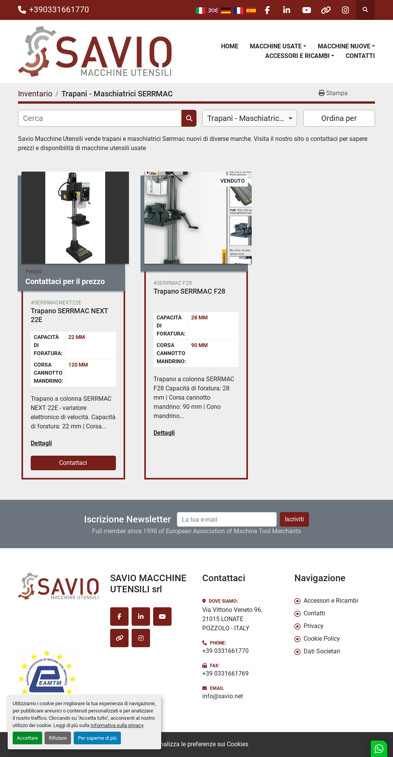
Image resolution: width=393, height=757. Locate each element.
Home (229, 46)
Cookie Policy (322, 638)
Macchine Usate (276, 46)
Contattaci (73, 462)
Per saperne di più (97, 738)
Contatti (360, 56)
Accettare (27, 738)
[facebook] (267, 10)
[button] (278, 46)
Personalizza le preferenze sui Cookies (196, 744)
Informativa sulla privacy (117, 725)
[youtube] (306, 10)
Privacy (314, 626)
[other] (325, 10)
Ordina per (339, 118)
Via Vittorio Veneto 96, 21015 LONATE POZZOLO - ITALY (232, 619)
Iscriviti (294, 519)
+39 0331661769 (225, 673)
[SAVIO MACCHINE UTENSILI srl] (58, 586)
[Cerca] (100, 118)
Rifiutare (58, 738)
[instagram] (345, 10)
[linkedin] (286, 10)
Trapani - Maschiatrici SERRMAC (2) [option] (249, 118)
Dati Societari (322, 651)
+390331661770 (59, 9)
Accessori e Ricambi (297, 56)
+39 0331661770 (225, 651)
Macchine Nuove (344, 46)
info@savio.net (222, 696)
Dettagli (41, 443)
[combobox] (249, 118)
